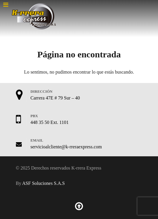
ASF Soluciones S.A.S (43, 183)
